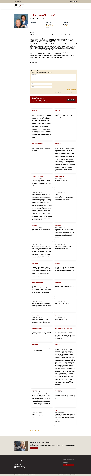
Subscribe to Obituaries (68, 464)
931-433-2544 (17, 1)
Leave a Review (34, 447)
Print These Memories (35, 430)
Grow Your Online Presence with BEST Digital (67, 474)
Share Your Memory (71, 89)
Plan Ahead (71, 99)
